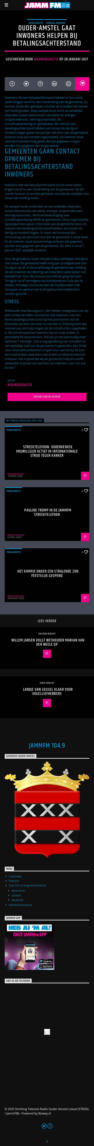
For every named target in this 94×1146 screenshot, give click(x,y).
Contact (16, 895)
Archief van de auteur (47, 396)
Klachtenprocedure (20, 905)
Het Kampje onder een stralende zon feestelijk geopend (47, 573)
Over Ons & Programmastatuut (27, 885)
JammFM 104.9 (47, 746)
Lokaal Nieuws (55, 22)
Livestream (15, 876)
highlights (36, 22)
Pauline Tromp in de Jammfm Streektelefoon (47, 512)
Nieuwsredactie (46, 59)
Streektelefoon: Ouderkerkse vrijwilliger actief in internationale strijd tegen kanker (47, 451)
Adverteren (18, 890)
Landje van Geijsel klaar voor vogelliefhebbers (48, 691)
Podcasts (14, 881)
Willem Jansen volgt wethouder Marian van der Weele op (48, 642)
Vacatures (17, 900)
